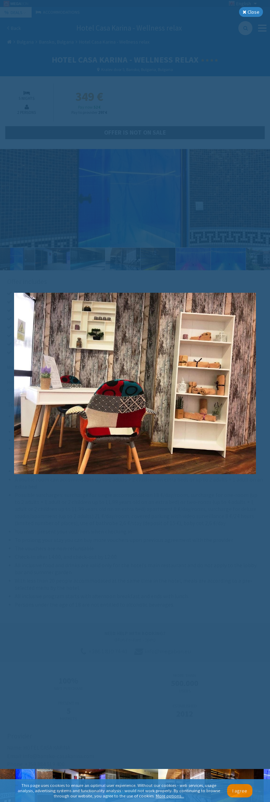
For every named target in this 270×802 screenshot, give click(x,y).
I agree (239, 791)
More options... (170, 795)
